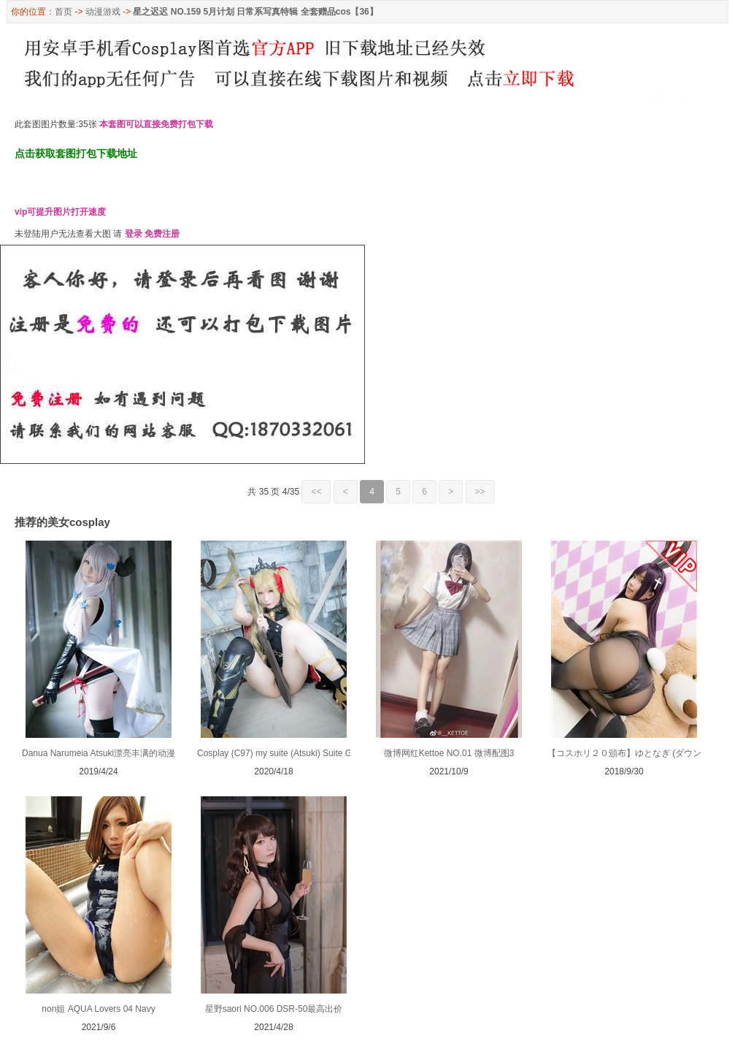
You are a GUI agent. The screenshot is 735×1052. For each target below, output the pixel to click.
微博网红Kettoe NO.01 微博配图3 (449, 753)
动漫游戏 (102, 12)
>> (480, 492)
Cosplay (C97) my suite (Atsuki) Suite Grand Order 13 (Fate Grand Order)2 (342, 753)
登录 (133, 234)
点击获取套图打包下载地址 (76, 153)
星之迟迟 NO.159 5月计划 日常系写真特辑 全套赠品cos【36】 (255, 12)
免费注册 (162, 234)
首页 (63, 12)
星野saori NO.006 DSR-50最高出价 (274, 1009)
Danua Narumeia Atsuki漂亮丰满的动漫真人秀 (111, 753)
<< (316, 492)
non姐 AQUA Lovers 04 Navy (98, 1009)
